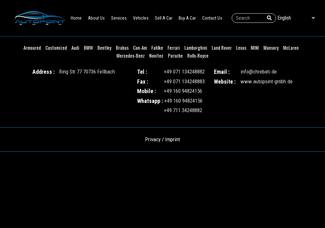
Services (119, 18)
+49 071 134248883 (184, 81)
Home (76, 18)
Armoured (32, 47)
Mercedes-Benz (130, 55)
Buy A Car (187, 18)
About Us (96, 18)
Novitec (156, 55)
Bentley (104, 47)
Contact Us (212, 18)
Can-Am (140, 47)
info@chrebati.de (259, 71)
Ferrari (174, 47)
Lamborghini (195, 47)
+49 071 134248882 (184, 71)
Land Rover (222, 47)
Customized (56, 47)
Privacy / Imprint (162, 139)
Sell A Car (163, 18)
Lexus (241, 47)
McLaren (291, 47)
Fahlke (157, 47)
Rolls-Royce (198, 55)
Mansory (271, 47)
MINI (255, 47)
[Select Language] (296, 18)
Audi (75, 47)
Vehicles (141, 18)
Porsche (175, 55)
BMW (88, 47)
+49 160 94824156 (183, 91)
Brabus (122, 47)
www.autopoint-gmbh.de (267, 81)
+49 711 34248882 (183, 110)
